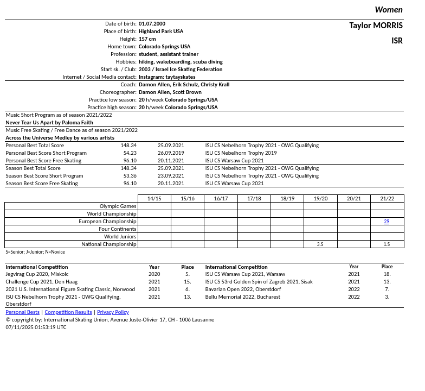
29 (386, 221)
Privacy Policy (112, 312)
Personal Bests (23, 312)
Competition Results (68, 312)
